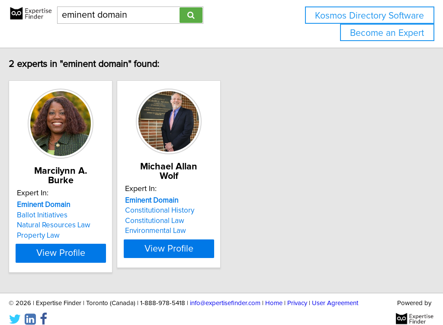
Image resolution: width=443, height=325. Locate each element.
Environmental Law (195, 221)
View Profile (89, 244)
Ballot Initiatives (60, 206)
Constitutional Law (194, 211)
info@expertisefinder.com (225, 293)
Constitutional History (199, 201)
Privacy (297, 293)
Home (273, 293)
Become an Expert (387, 33)
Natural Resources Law (72, 216)
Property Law (56, 226)
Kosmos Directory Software (369, 15)
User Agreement (335, 293)
